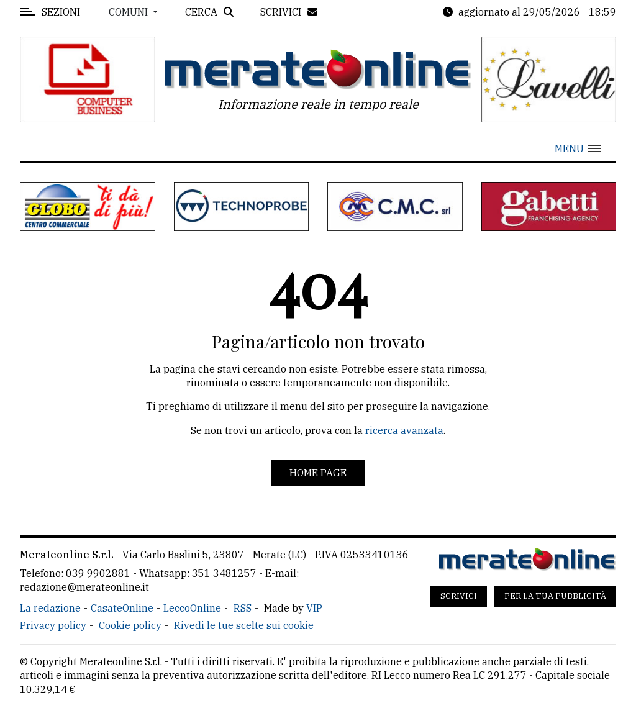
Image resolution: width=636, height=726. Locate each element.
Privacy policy (53, 625)
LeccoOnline (192, 608)
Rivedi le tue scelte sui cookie (244, 625)
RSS (243, 608)
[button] (577, 148)
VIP (314, 608)
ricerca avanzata (404, 430)
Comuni (129, 12)
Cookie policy (130, 625)
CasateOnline (122, 608)
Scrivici (458, 596)
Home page (318, 472)
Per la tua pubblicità (555, 596)
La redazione (50, 608)
